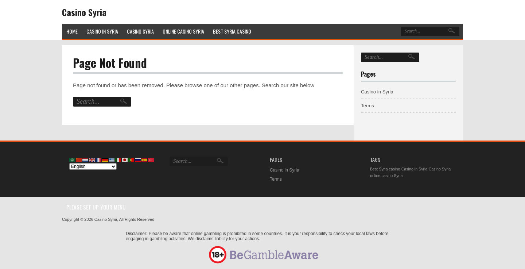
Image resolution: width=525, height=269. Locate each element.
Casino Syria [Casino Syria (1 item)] (440, 169)
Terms (367, 105)
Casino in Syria (377, 92)
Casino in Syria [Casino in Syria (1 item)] (414, 169)
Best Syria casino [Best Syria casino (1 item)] (385, 169)
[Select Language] (93, 166)
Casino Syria (84, 12)
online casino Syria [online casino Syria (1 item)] (386, 175)
